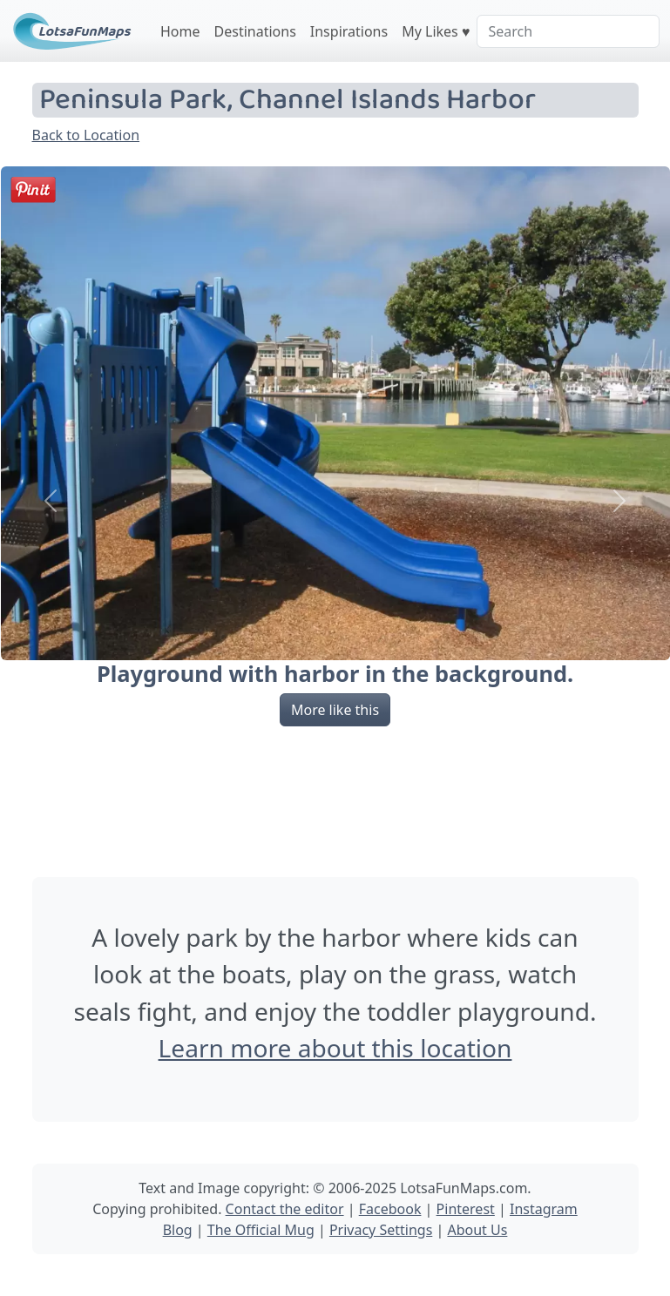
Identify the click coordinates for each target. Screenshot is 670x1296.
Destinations (255, 31)
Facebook (390, 1208)
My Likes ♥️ (436, 31)
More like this (335, 709)
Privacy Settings (380, 1229)
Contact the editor (285, 1208)
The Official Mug (261, 1229)
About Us (477, 1229)
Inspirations (349, 31)
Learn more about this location (335, 1047)
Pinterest (466, 1208)
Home (180, 31)
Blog (178, 1229)
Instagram (544, 1208)
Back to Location (86, 135)
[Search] (568, 31)
